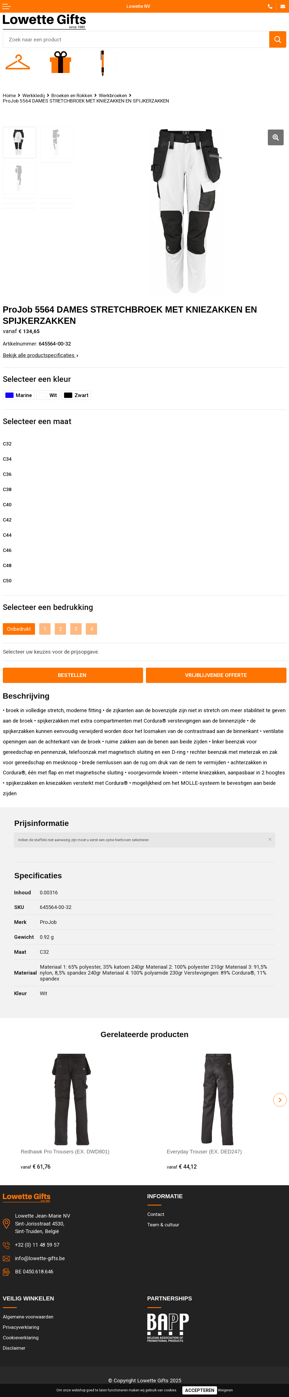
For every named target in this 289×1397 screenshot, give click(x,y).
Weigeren (225, 1390)
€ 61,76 (36, 1167)
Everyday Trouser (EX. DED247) (204, 1152)
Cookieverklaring (21, 1337)
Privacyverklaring (21, 1327)
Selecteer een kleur (37, 379)
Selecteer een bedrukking (48, 607)
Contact (155, 1214)
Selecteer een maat (37, 421)
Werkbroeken (113, 95)
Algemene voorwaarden (28, 1317)
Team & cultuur (163, 1224)
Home (9, 95)
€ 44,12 (182, 1167)
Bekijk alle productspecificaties (40, 355)
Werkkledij (33, 95)
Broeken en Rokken (71, 95)
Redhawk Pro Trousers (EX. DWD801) (65, 1152)
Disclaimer (14, 1348)
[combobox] (136, 39)
